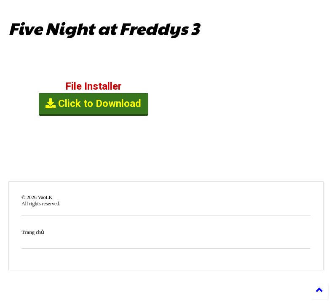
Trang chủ (32, 232)
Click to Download (94, 104)
